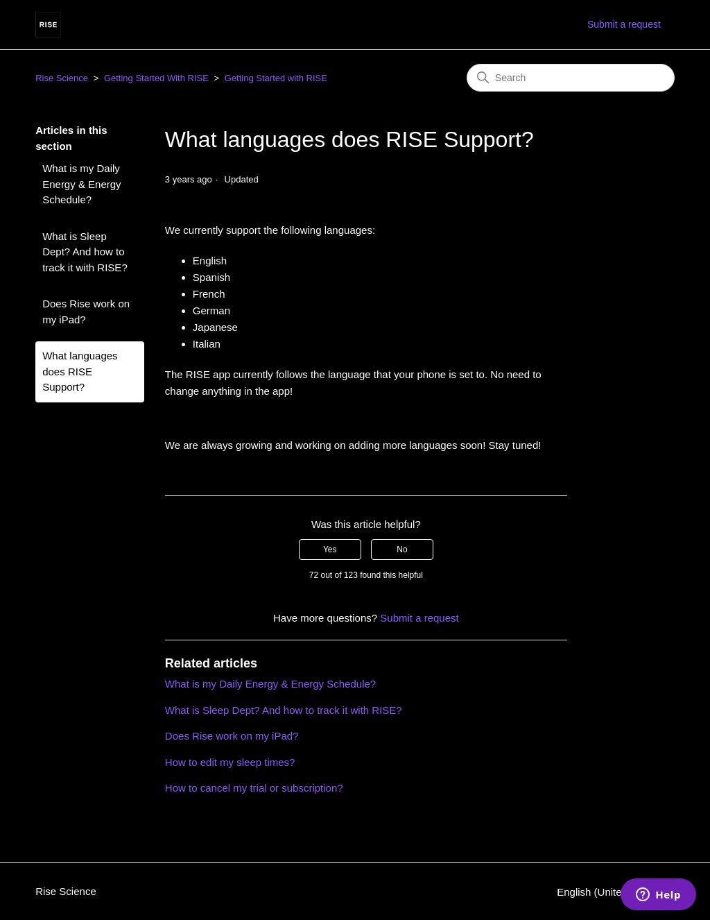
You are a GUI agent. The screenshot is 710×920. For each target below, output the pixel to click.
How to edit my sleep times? (230, 762)
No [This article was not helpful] (402, 549)
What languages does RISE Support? (79, 371)
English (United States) (616, 892)
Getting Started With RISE (156, 78)
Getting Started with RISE (276, 78)
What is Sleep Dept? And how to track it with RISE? (85, 251)
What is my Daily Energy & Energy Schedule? (81, 183)
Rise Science (61, 78)
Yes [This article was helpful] (330, 549)
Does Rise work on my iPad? (86, 311)
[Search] (571, 78)
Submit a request (624, 24)
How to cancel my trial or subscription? (254, 788)
